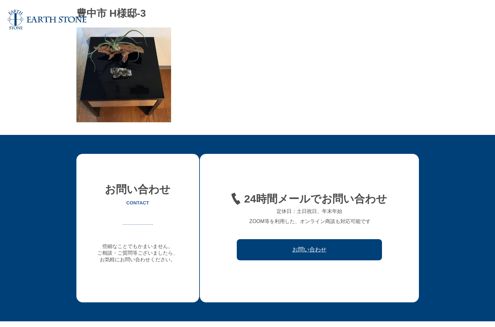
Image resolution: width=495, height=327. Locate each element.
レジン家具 (370, 19)
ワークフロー (402, 19)
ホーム (216, 19)
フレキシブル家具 (334, 19)
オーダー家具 (295, 19)
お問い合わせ (470, 19)
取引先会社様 (436, 19)
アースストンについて (252, 19)
